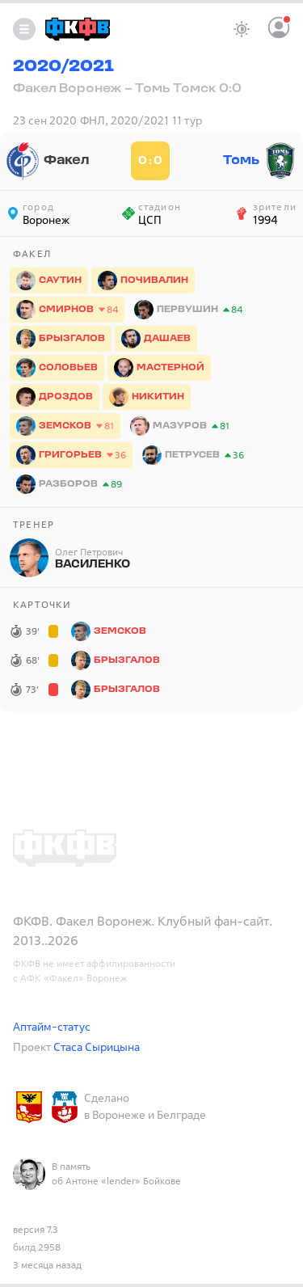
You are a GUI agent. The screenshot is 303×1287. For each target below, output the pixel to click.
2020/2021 (63, 67)
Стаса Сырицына (96, 1046)
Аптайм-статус (51, 1026)
